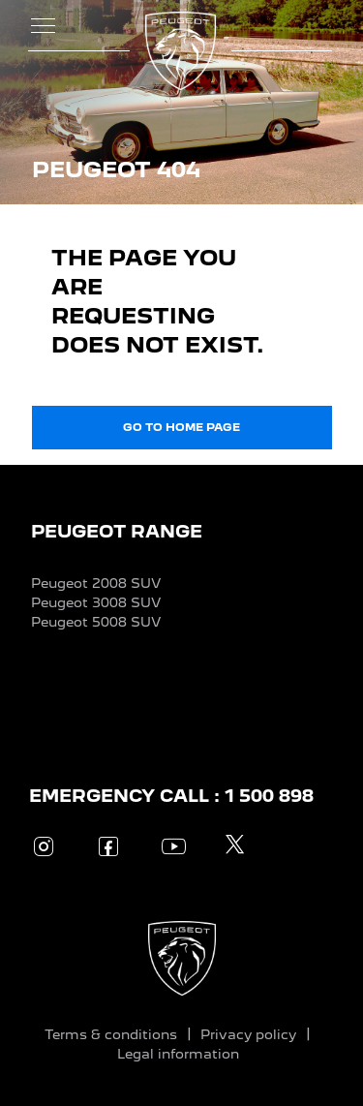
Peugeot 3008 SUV (96, 602)
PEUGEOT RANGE (116, 531)
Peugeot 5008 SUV (96, 622)
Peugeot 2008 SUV (96, 583)
